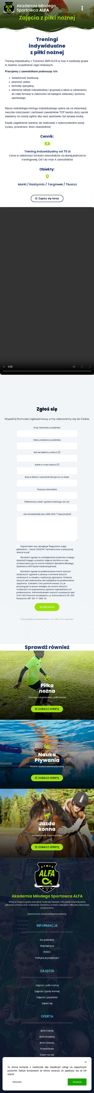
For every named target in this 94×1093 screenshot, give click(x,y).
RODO (47, 952)
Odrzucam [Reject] (17, 1082)
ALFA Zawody (47, 1042)
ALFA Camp (47, 1030)
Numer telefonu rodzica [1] (47, 457)
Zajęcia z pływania (47, 997)
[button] (82, 8)
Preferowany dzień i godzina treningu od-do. (47, 507)
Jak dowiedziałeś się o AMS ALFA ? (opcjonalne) (47, 528)
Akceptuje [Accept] (77, 1082)
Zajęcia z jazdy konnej (47, 991)
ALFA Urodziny (47, 1036)
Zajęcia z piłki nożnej (47, 985)
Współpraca (47, 946)
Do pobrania (47, 940)
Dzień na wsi (47, 1054)
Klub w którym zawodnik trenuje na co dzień (47, 482)
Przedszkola (47, 1048)
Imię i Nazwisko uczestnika (47, 433)
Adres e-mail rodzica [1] (47, 470)
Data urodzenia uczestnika (47, 445)
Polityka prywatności (47, 958)
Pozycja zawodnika (47, 494)
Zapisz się (47, 1003)
